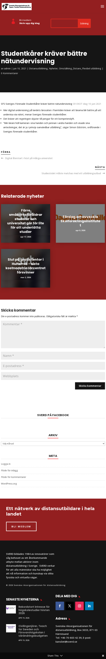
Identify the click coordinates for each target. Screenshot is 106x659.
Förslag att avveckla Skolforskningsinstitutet (80, 221)
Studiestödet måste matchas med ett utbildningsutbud (71, 173)
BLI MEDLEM (21, 526)
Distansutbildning (38, 68)
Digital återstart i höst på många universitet (29, 158)
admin (7, 68)
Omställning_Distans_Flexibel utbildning (80, 68)
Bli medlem (25, 20)
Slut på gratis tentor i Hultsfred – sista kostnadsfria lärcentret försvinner (26, 266)
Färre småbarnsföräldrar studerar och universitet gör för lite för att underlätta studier (25, 221)
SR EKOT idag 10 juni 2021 (87, 103)
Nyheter (53, 68)
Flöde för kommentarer (13, 477)
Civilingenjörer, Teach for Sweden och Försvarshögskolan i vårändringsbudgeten (33, 630)
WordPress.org (9, 483)
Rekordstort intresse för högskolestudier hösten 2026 (34, 610)
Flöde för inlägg (9, 470)
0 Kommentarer (9, 73)
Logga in (5, 463)
